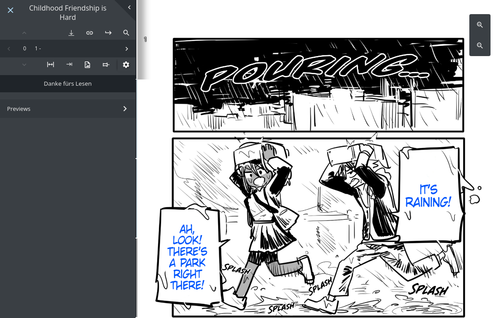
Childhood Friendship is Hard (67, 13)
